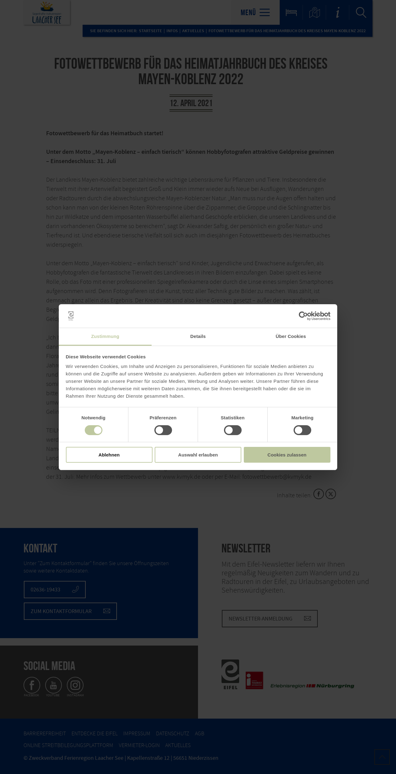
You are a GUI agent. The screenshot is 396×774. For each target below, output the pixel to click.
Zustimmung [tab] (105, 336)
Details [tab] (198, 336)
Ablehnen (108, 454)
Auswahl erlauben (198, 454)
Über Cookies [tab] (291, 336)
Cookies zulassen (287, 454)
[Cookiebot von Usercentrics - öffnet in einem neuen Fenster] (303, 316)
